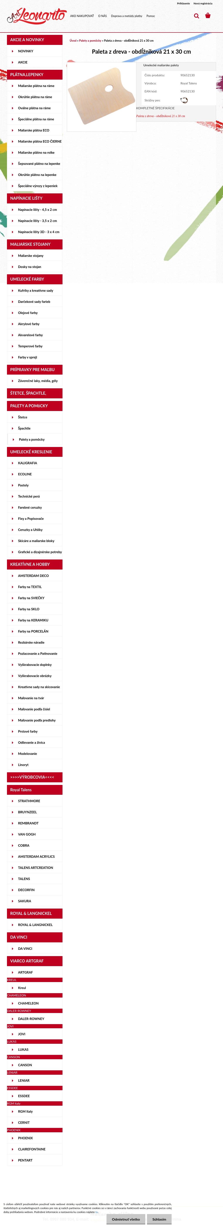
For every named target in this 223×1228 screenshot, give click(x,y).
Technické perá (29, 496)
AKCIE (22, 62)
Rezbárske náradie (31, 642)
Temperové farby (30, 346)
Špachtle (24, 428)
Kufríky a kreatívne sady (35, 290)
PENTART (25, 1160)
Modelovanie (27, 754)
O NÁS (102, 16)
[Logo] (37, 16)
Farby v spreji (27, 357)
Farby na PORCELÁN (33, 631)
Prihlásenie (183, 3)
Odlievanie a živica (31, 742)
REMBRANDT (28, 823)
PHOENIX (25, 1138)
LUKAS (23, 1049)
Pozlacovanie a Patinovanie (37, 653)
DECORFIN (26, 890)
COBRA (23, 845)
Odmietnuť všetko (126, 1219)
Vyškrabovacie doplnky (35, 665)
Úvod (73, 40)
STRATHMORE (29, 801)
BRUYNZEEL (27, 812)
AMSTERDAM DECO (33, 576)
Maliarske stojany (31, 256)
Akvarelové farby (30, 335)
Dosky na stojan (29, 267)
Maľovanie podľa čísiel (34, 709)
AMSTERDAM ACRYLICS (36, 856)
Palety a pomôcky (32, 439)
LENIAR (24, 1080)
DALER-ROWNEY (31, 1019)
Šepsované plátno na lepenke (39, 163)
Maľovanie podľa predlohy (37, 720)
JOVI (21, 1034)
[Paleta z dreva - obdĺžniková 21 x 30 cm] (101, 64)
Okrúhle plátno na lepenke (37, 175)
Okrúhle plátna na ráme (35, 97)
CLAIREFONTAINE (32, 1149)
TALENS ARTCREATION (35, 868)
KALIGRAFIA (27, 463)
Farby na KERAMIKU (33, 620)
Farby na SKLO (28, 609)
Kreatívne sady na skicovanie (39, 687)
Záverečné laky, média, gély (38, 381)
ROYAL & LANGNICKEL (35, 925)
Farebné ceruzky (30, 507)
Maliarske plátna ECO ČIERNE (40, 141)
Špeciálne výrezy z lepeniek (37, 186)
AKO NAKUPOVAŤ (82, 16)
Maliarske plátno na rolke (36, 152)
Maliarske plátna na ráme (36, 86)
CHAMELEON (28, 1003)
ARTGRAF (25, 972)
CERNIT (24, 1122)
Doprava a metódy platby (126, 16)
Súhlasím (159, 1219)
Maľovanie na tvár (31, 698)
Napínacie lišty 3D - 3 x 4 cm (38, 232)
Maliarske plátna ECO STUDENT (33, 132)
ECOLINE (25, 474)
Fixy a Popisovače (31, 518)
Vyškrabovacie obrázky (35, 676)
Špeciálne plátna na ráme (36, 119)
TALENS (24, 879)
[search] (196, 16)
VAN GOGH (27, 834)
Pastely (23, 485)
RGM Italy (25, 1111)
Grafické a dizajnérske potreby (40, 552)
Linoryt (23, 765)
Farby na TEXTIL (30, 587)
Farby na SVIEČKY (31, 598)
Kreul (22, 988)
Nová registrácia (203, 3)
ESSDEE (24, 1096)
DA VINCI (25, 948)
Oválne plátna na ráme (34, 108)
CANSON (25, 1065)
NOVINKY (25, 51)
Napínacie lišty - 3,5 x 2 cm (37, 221)
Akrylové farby (28, 324)
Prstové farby (27, 731)
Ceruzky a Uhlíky (30, 530)
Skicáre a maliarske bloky (36, 541)
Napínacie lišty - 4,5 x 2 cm (37, 209)
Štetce (22, 417)
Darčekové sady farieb (34, 302)
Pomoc (151, 16)
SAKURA (24, 901)
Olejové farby (28, 313)
